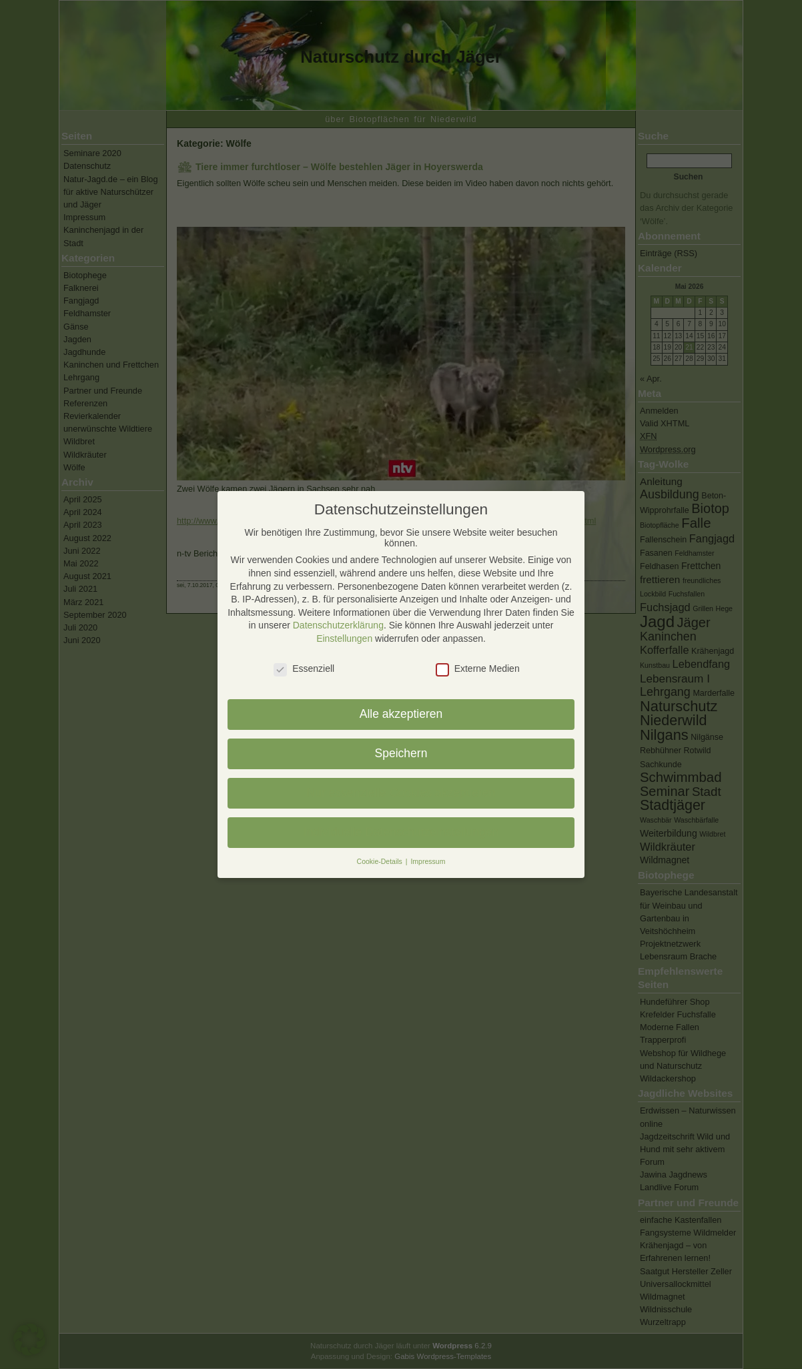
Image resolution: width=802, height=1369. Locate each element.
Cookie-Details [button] (380, 861)
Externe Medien (478, 668)
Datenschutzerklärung (338, 625)
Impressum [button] (427, 861)
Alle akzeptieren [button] (401, 714)
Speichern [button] (401, 753)
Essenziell (304, 668)
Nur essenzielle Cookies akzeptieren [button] (400, 792)
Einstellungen (344, 638)
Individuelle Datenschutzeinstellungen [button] (401, 832)
